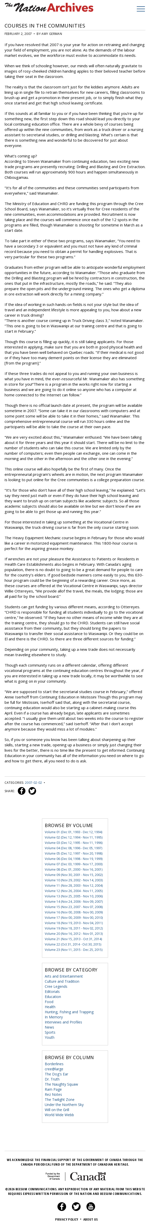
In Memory (54, 1016)
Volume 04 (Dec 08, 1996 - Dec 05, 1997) (73, 848)
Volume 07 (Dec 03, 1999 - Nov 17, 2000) (73, 864)
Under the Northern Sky (64, 1104)
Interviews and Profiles (63, 1021)
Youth (49, 1037)
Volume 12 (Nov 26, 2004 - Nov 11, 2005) (74, 890)
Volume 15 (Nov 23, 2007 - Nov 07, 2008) (74, 907)
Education (53, 996)
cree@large (54, 1068)
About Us (90, 1219)
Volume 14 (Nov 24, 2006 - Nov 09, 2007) (74, 901)
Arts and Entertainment (64, 976)
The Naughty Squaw (61, 1084)
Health (50, 1006)
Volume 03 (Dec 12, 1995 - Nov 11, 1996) (73, 842)
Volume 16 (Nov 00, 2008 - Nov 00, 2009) (74, 912)
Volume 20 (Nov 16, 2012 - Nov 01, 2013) (74, 933)
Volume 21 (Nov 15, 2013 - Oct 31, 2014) (73, 939)
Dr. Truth (52, 1078)
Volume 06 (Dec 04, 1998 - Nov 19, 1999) (73, 858)
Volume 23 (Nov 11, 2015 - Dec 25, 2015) (73, 949)
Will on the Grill (57, 1109)
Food (49, 1001)
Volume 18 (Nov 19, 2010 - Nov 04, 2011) (74, 923)
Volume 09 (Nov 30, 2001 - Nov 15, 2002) (74, 874)
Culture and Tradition (62, 981)
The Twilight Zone (59, 1099)
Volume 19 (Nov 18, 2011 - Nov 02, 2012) (74, 928)
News (49, 1026)
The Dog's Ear (56, 1073)
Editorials (52, 991)
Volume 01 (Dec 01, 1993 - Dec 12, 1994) (73, 832)
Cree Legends (56, 986)
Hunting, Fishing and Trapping (69, 1011)
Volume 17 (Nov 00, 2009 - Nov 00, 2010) (74, 917)
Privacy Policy (68, 1219)
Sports (50, 1032)
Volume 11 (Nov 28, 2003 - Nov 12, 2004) (74, 885)
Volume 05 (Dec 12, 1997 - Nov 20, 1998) (73, 853)
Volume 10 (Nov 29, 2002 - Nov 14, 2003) (74, 880)
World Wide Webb (59, 1114)
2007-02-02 (33, 782)
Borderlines (54, 1063)
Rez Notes (53, 1094)
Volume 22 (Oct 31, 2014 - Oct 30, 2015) (73, 944)
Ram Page (53, 1089)
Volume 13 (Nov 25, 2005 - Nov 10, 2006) (74, 896)
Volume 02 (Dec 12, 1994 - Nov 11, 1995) (73, 837)
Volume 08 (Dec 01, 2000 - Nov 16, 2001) (73, 869)
